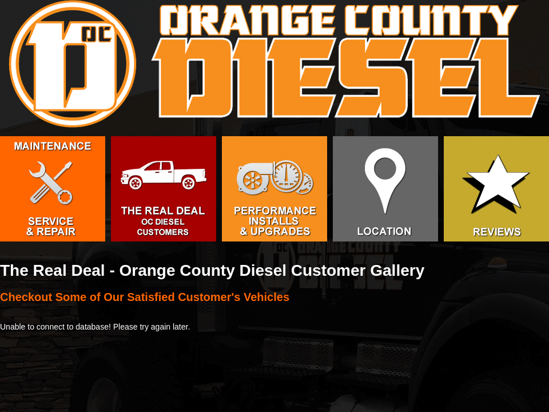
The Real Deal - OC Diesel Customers (163, 188)
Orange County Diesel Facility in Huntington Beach (385, 188)
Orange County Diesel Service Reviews (496, 188)
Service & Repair (52, 188)
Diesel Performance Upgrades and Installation (274, 188)
